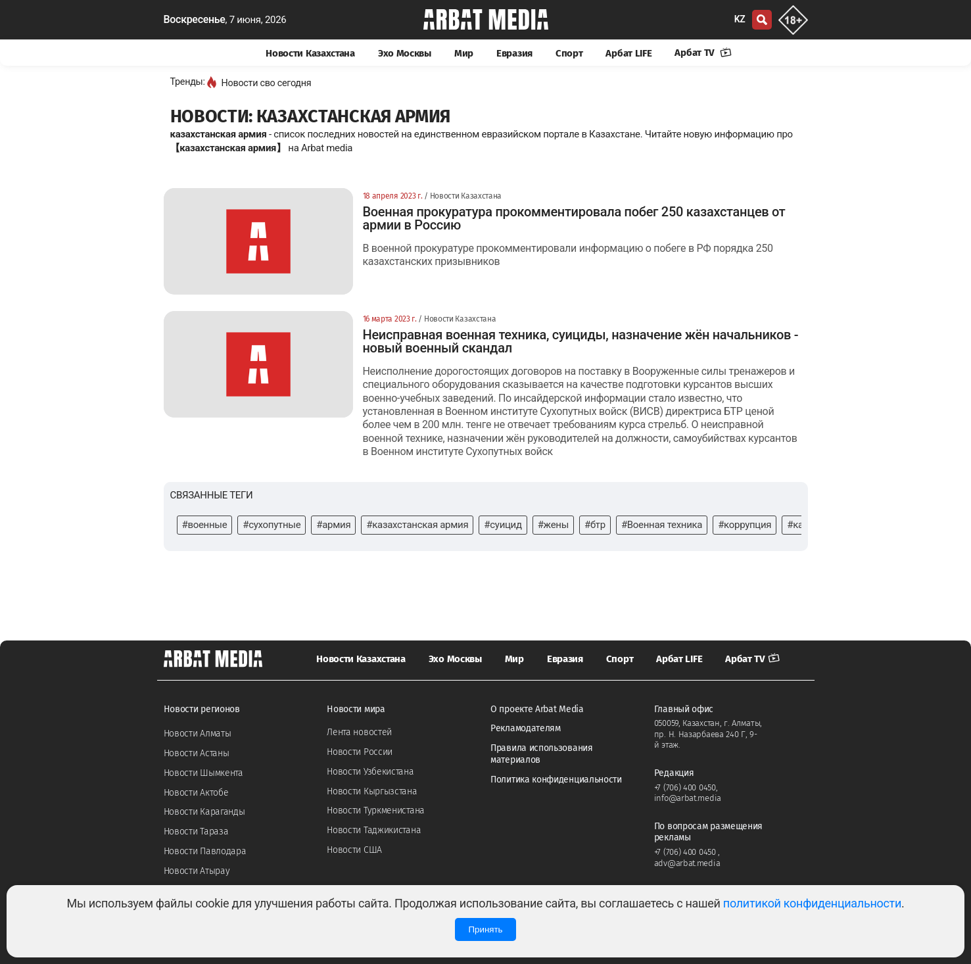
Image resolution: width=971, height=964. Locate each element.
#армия (333, 525)
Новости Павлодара (205, 851)
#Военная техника (661, 525)
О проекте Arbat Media (537, 709)
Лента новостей (359, 732)
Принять (485, 929)
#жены (553, 525)
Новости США (354, 850)
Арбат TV (703, 53)
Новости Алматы (197, 733)
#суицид (502, 525)
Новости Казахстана (310, 53)
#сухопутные (271, 525)
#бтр (594, 525)
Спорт (569, 53)
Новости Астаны (196, 753)
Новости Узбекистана (370, 771)
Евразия (514, 53)
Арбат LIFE (628, 53)
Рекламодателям (525, 728)
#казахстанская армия (417, 525)
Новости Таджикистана (374, 830)
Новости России (359, 752)
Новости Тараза (196, 831)
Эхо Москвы (404, 53)
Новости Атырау (197, 871)
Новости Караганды (204, 811)
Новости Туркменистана (376, 810)
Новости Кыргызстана (372, 791)
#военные (204, 525)
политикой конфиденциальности (812, 903)
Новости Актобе (196, 792)
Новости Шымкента (203, 773)
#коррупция (744, 525)
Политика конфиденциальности (556, 779)
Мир (463, 53)
